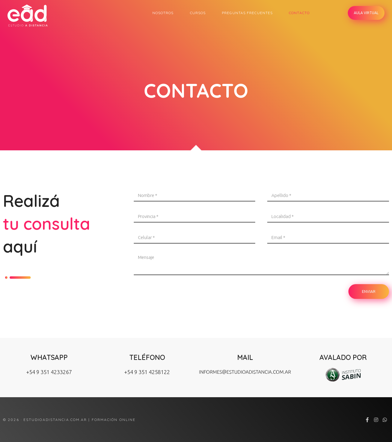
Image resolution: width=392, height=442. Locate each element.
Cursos (198, 13)
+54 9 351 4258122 (147, 372)
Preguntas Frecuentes (247, 13)
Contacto (299, 13)
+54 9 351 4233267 (49, 372)
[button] (366, 13)
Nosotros (163, 13)
